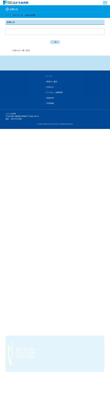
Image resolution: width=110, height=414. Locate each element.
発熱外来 (50, 99)
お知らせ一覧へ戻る (21, 51)
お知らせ (50, 88)
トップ (8, 15)
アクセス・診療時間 (55, 93)
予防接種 (50, 104)
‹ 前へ (55, 42)
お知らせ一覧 (17, 15)
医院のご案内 (52, 82)
